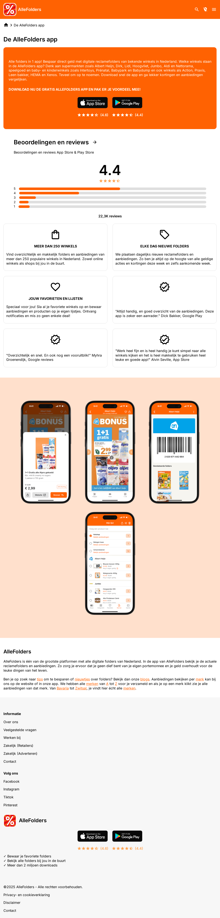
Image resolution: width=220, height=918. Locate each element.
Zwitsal (81, 688)
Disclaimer (11, 902)
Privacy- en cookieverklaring (26, 895)
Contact (9, 761)
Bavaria (63, 688)
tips (40, 679)
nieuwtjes (82, 679)
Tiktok (8, 797)
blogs (144, 679)
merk (200, 679)
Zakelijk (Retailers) (18, 745)
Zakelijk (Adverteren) (20, 753)
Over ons (10, 722)
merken (92, 684)
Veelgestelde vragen (19, 730)
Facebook (11, 781)
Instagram (11, 789)
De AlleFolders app (29, 25)
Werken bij (12, 737)
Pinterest (10, 805)
